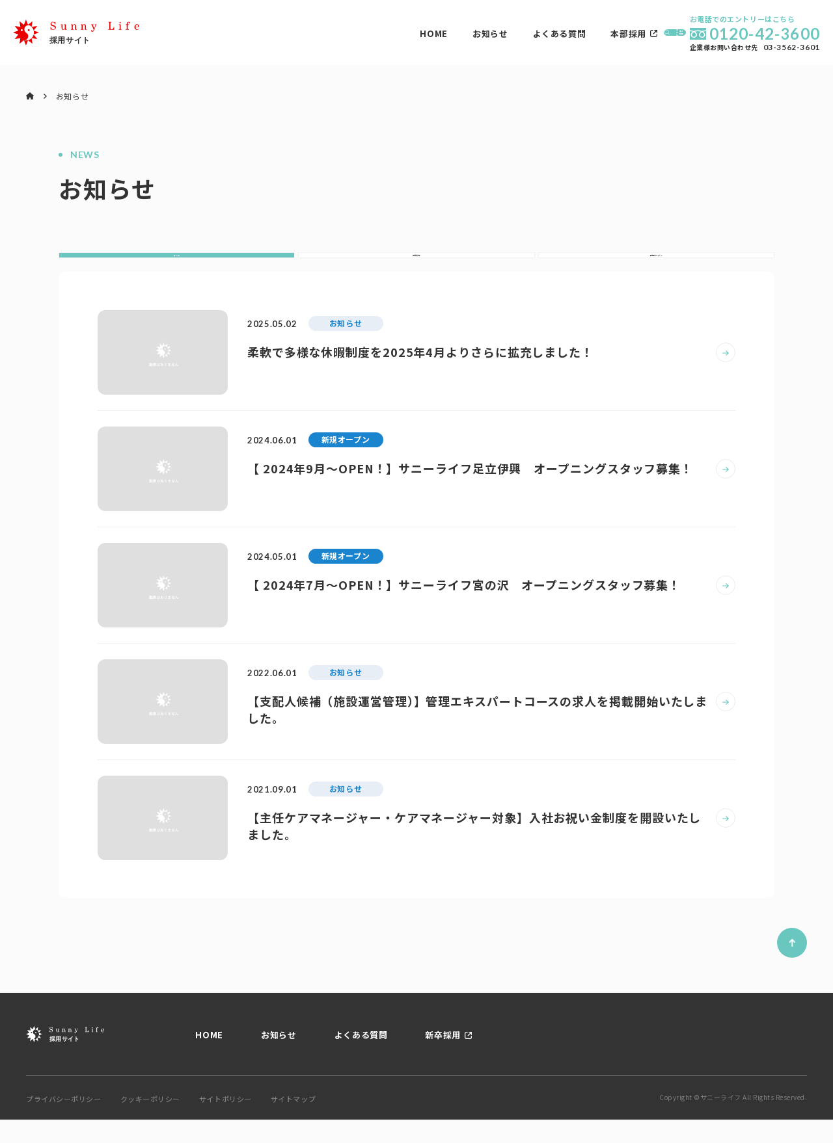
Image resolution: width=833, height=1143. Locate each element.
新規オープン (656, 267)
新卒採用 (443, 1058)
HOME (304, 34)
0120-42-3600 (764, 34)
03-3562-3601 (791, 47)
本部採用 (498, 34)
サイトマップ (293, 1122)
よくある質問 (429, 34)
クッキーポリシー (150, 1122)
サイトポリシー (225, 1122)
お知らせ (359, 34)
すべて (177, 267)
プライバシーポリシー (64, 1122)
